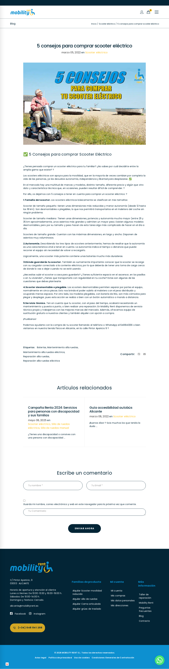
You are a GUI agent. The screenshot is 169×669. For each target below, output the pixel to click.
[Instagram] (37, 613)
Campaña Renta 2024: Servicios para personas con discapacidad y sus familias (53, 411)
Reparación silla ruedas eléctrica (41, 360)
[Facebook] (139, 354)
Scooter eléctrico (107, 23)
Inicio (93, 23)
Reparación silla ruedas (36, 356)
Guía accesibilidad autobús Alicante (110, 409)
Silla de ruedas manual (55, 428)
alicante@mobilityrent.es (24, 584)
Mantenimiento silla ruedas (62, 347)
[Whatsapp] (159, 660)
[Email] (144, 354)
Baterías (41, 347)
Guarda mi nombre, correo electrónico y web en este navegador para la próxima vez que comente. (79, 504)
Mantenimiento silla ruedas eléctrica (44, 352)
